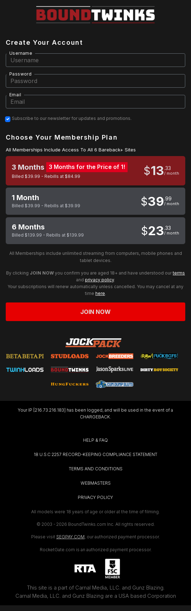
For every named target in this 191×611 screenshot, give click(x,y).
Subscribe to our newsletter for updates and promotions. (72, 118)
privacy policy (99, 279)
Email (15, 94)
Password (20, 74)
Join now (95, 311)
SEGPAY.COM (70, 536)
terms (179, 273)
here (100, 293)
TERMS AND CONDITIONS (96, 468)
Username (20, 53)
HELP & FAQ (95, 440)
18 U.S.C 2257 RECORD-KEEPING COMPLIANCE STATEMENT (95, 454)
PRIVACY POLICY (95, 497)
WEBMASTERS (96, 483)
